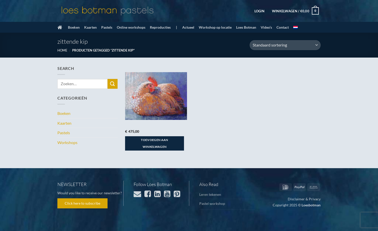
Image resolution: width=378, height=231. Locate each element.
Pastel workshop (212, 203)
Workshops (67, 142)
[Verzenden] (113, 84)
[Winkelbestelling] (285, 45)
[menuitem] (295, 27)
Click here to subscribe (82, 203)
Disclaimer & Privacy (304, 199)
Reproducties (160, 27)
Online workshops (131, 27)
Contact (282, 27)
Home (62, 50)
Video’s (266, 27)
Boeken (74, 27)
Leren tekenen (210, 194)
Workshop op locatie (215, 27)
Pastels (106, 27)
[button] (259, 11)
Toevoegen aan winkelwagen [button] (154, 143)
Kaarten (90, 27)
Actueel (188, 27)
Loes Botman (246, 27)
